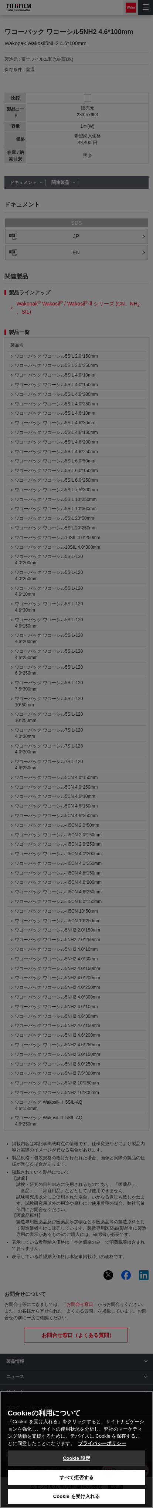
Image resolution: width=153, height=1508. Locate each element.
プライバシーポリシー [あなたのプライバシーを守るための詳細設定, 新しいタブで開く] (102, 1443)
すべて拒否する (76, 1477)
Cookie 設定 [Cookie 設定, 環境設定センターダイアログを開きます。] (76, 1458)
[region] (76, 1449)
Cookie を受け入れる (76, 1496)
